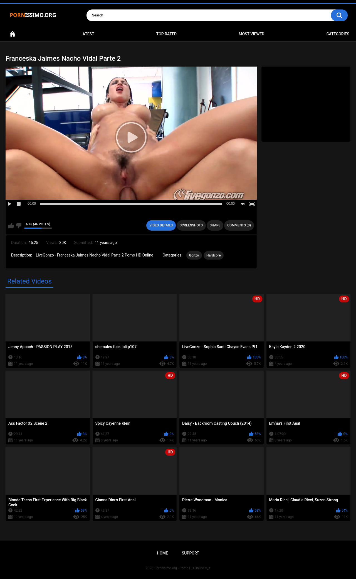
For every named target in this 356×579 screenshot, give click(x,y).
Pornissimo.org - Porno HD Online (179, 568)
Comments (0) (239, 225)
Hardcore (213, 255)
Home (12, 34)
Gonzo (194, 255)
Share (215, 225)
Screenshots (191, 225)
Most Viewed (251, 34)
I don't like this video (18, 225)
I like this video (11, 225)
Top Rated (166, 34)
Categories (338, 34)
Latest (87, 34)
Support (190, 553)
